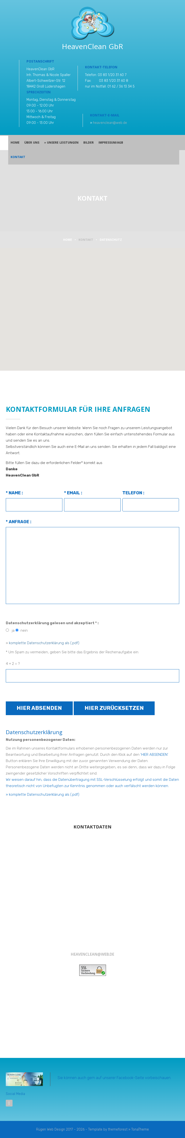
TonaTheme (140, 1129)
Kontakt (18, 157)
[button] (92, 306)
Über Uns (31, 143)
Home (15, 143)
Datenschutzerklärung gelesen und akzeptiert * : (52, 623)
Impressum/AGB (111, 143)
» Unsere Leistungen (61, 143)
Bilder (88, 143)
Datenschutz (111, 240)
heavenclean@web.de (110, 123)
